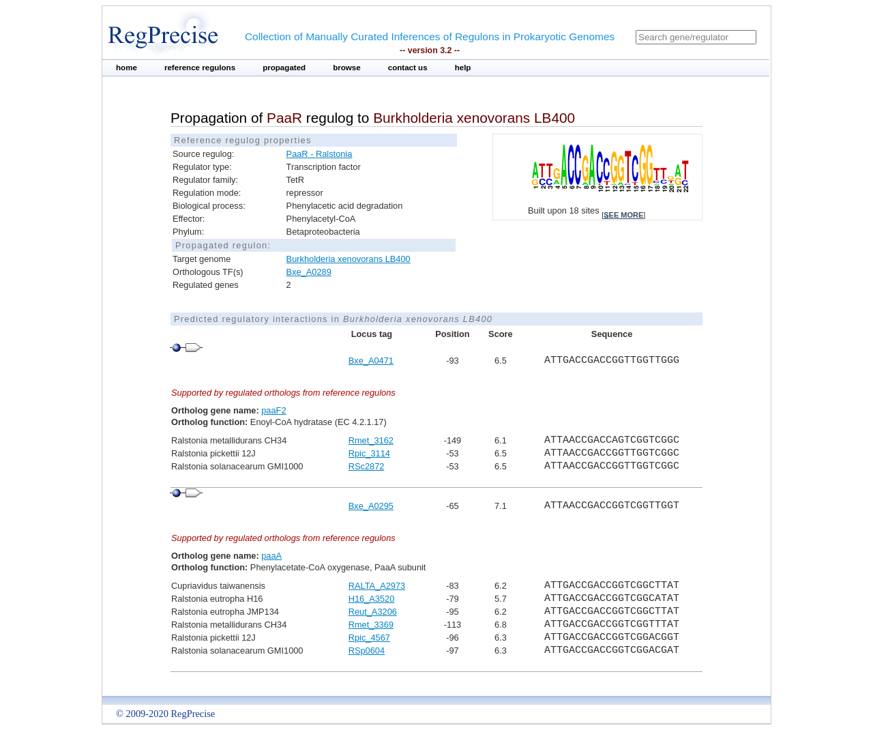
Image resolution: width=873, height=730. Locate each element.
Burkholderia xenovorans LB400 (348, 259)
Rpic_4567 (369, 637)
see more (623, 215)
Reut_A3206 (373, 612)
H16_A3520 (372, 599)
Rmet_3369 (371, 624)
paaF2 (273, 410)
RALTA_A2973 (377, 586)
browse (347, 67)
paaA (271, 556)
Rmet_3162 (371, 440)
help (463, 67)
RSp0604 (367, 650)
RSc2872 (367, 466)
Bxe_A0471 (371, 360)
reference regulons (199, 67)
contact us (408, 67)
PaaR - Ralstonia (319, 154)
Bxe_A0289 (308, 272)
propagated (284, 67)
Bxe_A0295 (371, 506)
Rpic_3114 (369, 453)
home (126, 67)
